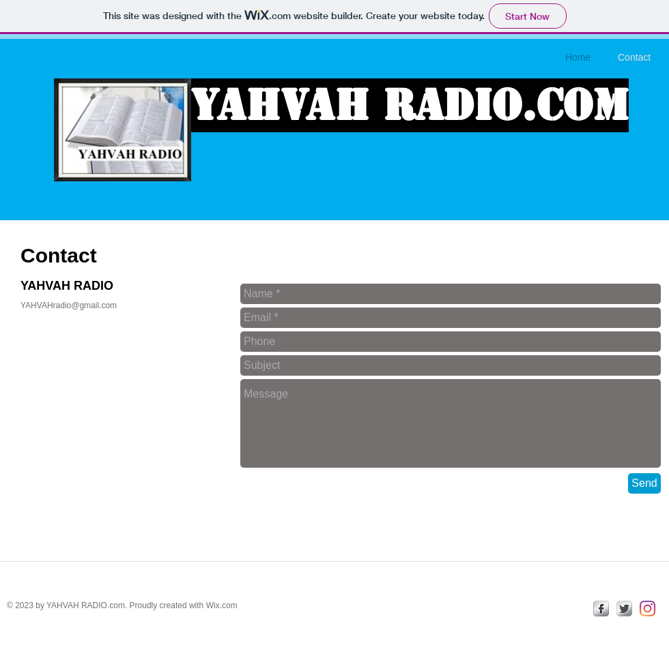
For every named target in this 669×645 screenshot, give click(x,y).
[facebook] (601, 608)
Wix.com (222, 605)
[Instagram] (647, 608)
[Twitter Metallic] (624, 608)
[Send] (644, 483)
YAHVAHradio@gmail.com (68, 305)
